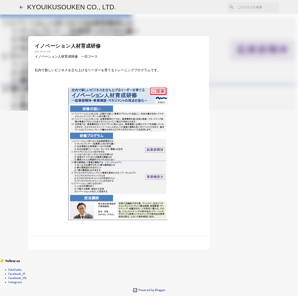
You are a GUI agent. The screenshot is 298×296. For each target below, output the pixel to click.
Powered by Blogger (149, 290)
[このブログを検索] (257, 7)
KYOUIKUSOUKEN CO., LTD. (71, 7)
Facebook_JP (16, 274)
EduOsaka (15, 270)
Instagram (15, 282)
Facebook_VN (17, 278)
